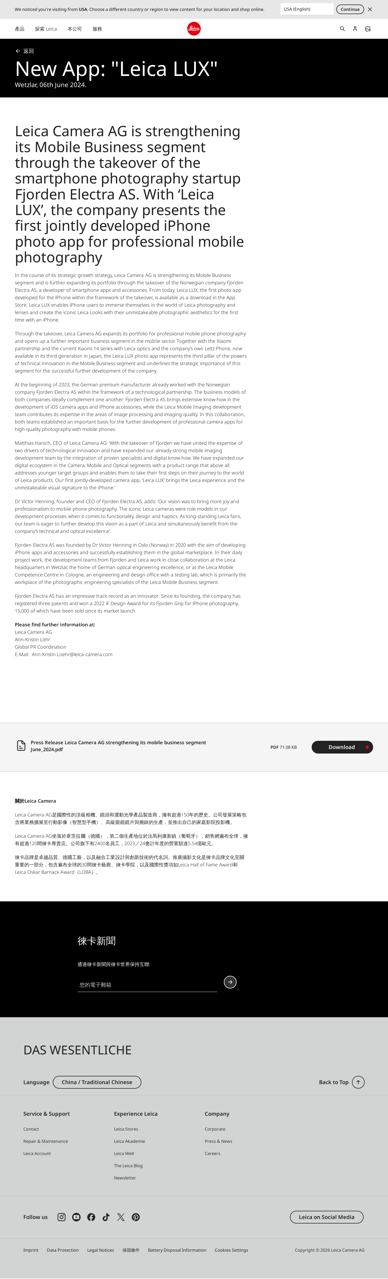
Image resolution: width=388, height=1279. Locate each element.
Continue (350, 9)
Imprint (30, 1250)
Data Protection (63, 1250)
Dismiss (370, 9)
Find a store (368, 29)
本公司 (75, 29)
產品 (19, 29)
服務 (97, 29)
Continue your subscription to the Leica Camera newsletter (230, 982)
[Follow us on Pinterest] (135, 1217)
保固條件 (131, 1250)
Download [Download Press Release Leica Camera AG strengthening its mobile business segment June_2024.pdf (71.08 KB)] (342, 747)
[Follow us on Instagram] (61, 1217)
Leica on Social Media (327, 1217)
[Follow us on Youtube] (76, 1217)
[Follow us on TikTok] (106, 1217)
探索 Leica (46, 29)
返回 (24, 51)
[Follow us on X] (121, 1217)
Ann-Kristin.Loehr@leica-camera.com (72, 654)
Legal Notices (100, 1250)
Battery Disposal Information (177, 1250)
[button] (358, 1082)
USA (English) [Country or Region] (297, 9)
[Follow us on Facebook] (91, 1217)
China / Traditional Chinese (97, 1082)
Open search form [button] (342, 29)
